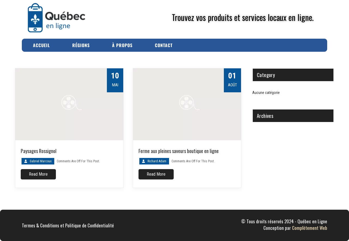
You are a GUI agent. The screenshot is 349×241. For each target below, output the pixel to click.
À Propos (122, 45)
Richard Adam (157, 161)
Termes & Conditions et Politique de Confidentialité (68, 225)
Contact (164, 45)
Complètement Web (309, 227)
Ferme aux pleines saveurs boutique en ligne (179, 150)
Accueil (41, 45)
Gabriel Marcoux (41, 161)
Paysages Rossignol (38, 150)
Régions (81, 45)
